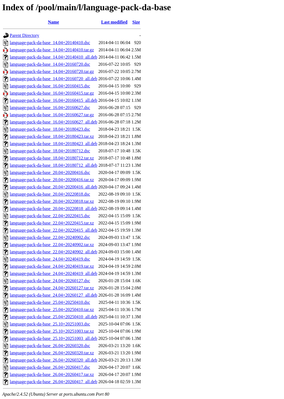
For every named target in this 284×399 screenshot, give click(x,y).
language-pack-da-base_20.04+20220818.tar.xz (52, 201)
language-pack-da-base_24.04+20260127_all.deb (53, 295)
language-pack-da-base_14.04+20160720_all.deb (53, 78)
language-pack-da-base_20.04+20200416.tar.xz (52, 179)
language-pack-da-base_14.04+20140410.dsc (50, 42)
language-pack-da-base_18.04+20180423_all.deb (53, 143)
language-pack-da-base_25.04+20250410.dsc (50, 302)
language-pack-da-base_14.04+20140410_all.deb (53, 57)
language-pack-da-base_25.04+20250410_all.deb (53, 316)
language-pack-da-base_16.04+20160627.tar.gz (52, 114)
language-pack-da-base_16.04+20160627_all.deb (53, 122)
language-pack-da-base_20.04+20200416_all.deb (53, 187)
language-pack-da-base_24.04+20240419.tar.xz (52, 266)
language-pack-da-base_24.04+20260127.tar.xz (52, 288)
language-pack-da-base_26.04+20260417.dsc (50, 367)
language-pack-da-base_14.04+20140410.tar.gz (52, 49)
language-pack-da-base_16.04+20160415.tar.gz (52, 93)
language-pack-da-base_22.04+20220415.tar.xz (52, 223)
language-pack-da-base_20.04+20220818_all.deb (53, 208)
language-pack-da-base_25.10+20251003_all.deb (53, 338)
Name (53, 22)
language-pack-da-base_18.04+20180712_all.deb (53, 165)
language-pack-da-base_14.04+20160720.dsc (50, 64)
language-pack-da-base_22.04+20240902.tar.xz (52, 244)
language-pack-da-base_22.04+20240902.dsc (50, 237)
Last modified (114, 22)
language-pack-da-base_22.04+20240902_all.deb (53, 251)
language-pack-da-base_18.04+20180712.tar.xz (52, 158)
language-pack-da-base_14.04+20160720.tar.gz (52, 71)
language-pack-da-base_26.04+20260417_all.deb (53, 381)
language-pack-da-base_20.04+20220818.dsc (50, 194)
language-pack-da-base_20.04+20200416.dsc (50, 172)
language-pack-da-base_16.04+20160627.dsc (50, 107)
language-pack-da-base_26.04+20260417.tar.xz (52, 374)
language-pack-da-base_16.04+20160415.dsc (50, 86)
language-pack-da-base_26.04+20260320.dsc (50, 345)
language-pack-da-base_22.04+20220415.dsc (50, 215)
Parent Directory (24, 35)
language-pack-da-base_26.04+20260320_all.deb (53, 360)
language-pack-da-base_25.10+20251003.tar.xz (52, 331)
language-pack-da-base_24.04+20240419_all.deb (53, 273)
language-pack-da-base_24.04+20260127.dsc (50, 280)
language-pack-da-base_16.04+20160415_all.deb (53, 100)
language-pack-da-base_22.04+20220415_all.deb (53, 230)
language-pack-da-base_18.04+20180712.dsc (50, 150)
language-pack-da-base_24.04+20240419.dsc (50, 259)
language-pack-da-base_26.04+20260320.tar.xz (52, 352)
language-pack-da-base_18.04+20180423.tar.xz (52, 136)
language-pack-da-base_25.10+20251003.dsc (50, 324)
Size (136, 22)
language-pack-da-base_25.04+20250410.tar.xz (52, 309)
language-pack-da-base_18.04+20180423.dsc (50, 129)
